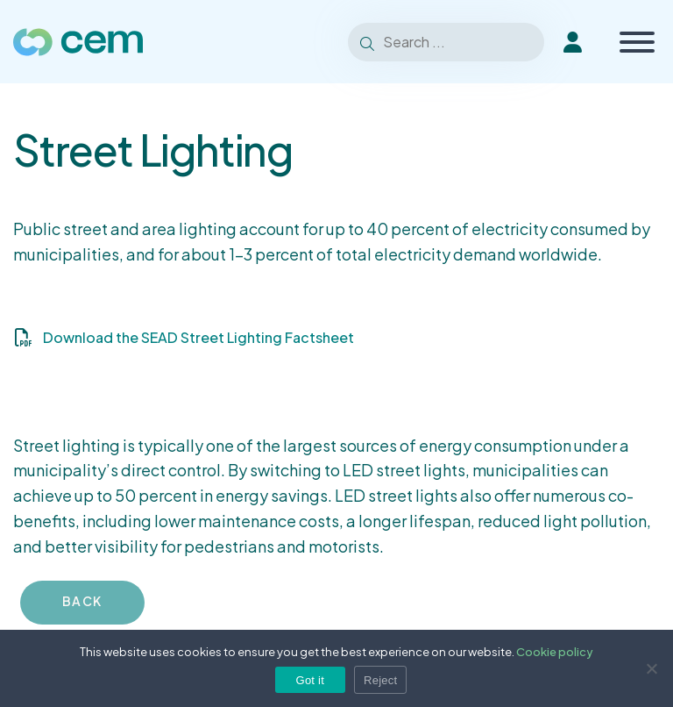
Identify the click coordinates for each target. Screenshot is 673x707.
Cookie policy (554, 652)
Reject (380, 680)
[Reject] (651, 668)
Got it (310, 680)
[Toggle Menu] (637, 42)
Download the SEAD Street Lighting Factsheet (198, 337)
